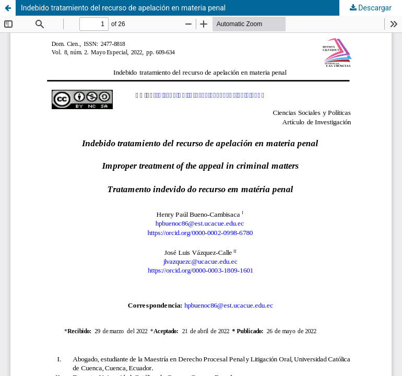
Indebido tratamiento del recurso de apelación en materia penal (123, 8)
